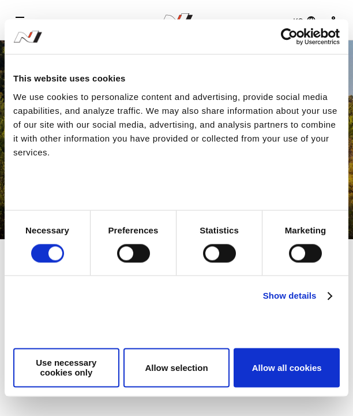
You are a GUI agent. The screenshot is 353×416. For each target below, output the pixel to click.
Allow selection (176, 368)
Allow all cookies (287, 368)
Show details (290, 295)
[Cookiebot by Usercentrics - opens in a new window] (289, 36)
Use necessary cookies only (66, 368)
